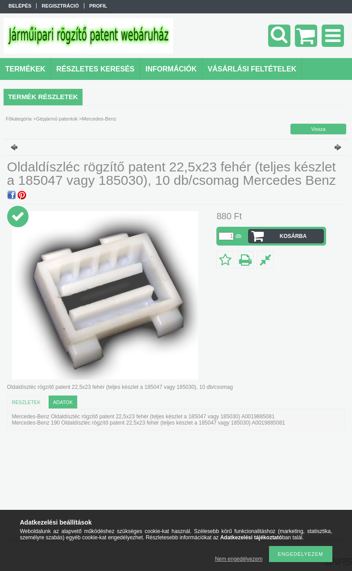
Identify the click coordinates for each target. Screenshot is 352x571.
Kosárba (293, 236)
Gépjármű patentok (57, 118)
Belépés (19, 5)
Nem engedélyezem (239, 559)
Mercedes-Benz (99, 118)
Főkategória (19, 118)
